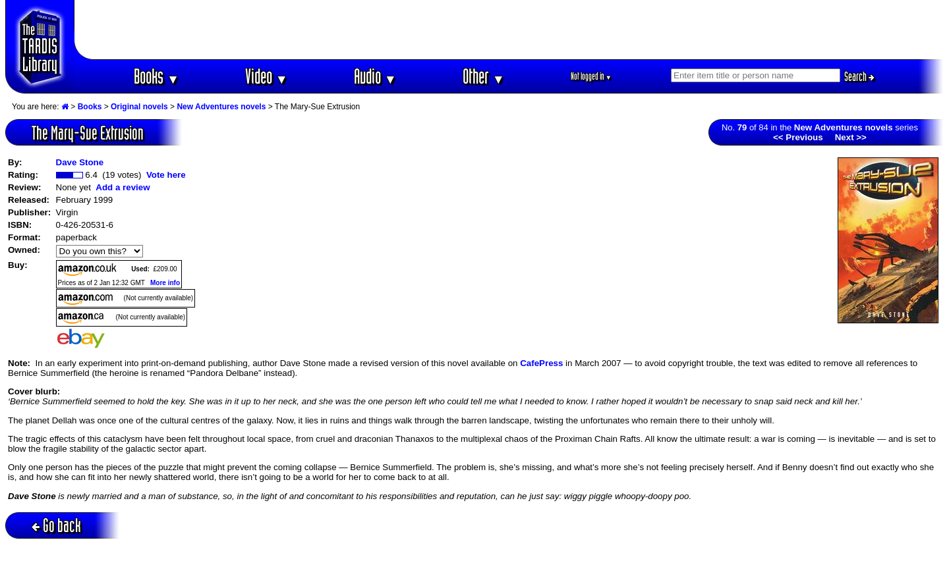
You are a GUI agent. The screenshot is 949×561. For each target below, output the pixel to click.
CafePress (541, 363)
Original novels (139, 106)
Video (266, 76)
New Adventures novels (221, 106)
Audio (375, 76)
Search (859, 76)
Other (484, 76)
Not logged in (591, 76)
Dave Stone (80, 162)
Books (156, 76)
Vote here (166, 175)
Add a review (123, 187)
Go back (56, 525)
